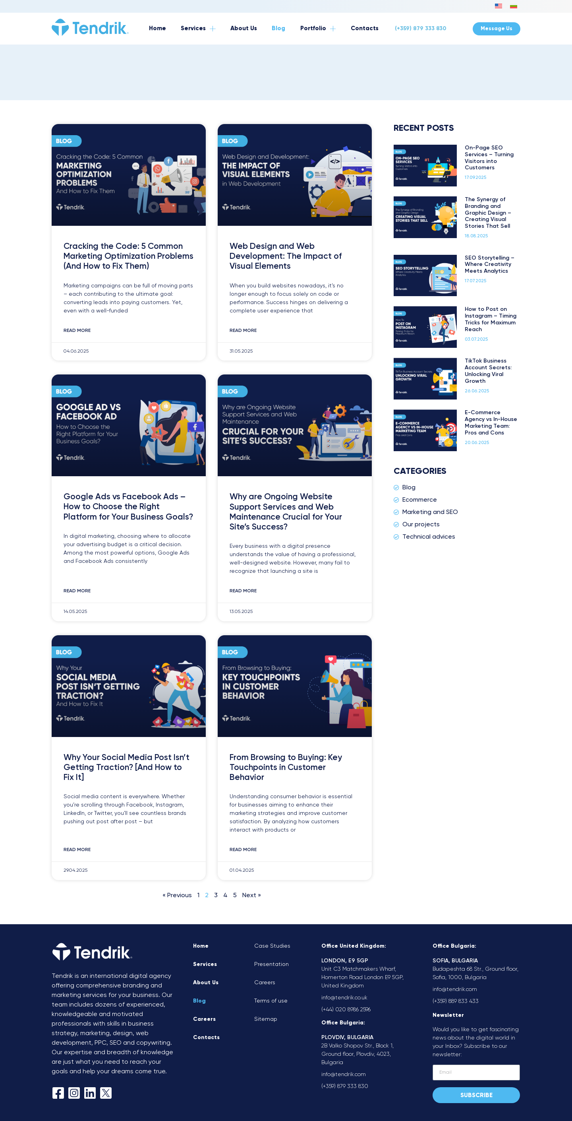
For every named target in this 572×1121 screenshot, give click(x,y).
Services (205, 964)
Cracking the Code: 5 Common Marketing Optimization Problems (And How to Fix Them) (128, 256)
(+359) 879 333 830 (420, 28)
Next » (251, 895)
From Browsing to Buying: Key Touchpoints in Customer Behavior (286, 768)
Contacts (206, 1037)
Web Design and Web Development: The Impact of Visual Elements (286, 256)
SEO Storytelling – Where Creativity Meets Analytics (489, 264)
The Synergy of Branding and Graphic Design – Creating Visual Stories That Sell (488, 213)
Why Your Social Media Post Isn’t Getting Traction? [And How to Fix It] (126, 768)
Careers (204, 1019)
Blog (199, 1001)
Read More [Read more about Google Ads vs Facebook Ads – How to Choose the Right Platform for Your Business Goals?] (77, 591)
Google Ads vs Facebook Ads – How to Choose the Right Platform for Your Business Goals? (128, 507)
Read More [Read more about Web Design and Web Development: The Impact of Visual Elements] (243, 330)
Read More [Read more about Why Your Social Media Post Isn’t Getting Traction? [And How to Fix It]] (77, 850)
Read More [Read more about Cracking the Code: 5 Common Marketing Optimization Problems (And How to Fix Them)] (77, 330)
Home (201, 946)
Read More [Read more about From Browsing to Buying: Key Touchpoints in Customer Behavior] (243, 850)
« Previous (177, 895)
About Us (205, 982)
